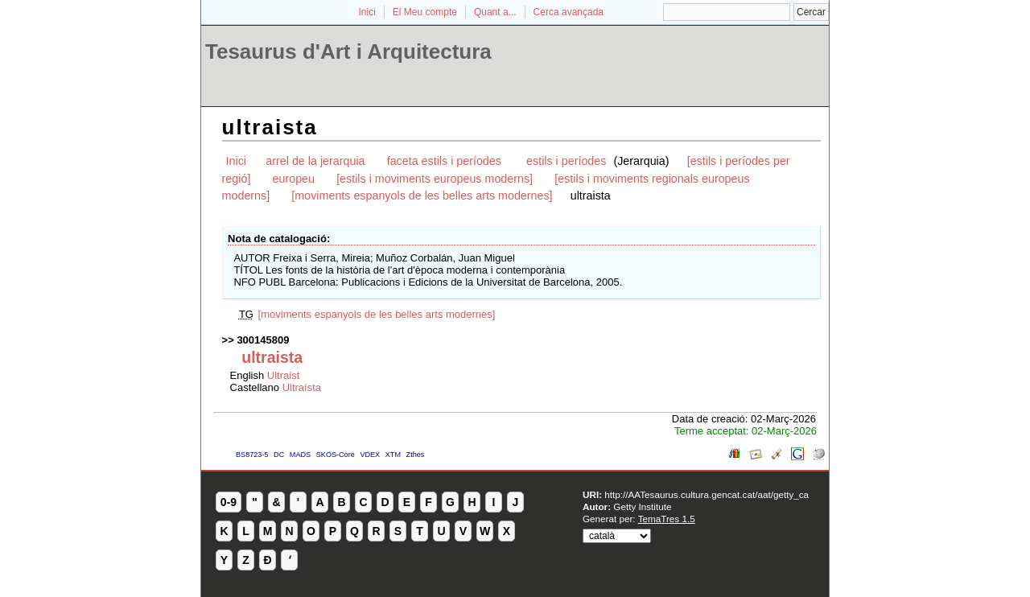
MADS (300, 455)
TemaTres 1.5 (666, 518)
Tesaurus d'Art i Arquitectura (348, 51)
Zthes (415, 455)
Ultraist (283, 375)
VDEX (370, 455)
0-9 (228, 502)
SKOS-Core (335, 455)
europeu (294, 178)
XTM (393, 455)
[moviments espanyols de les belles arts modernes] (421, 195)
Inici (367, 12)
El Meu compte (425, 12)
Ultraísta (301, 387)
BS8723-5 (252, 455)
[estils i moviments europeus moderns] (434, 178)
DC (279, 455)
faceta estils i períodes (446, 160)
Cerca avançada (569, 12)
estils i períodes (567, 160)
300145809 (263, 340)
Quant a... (495, 12)
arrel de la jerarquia (315, 160)
